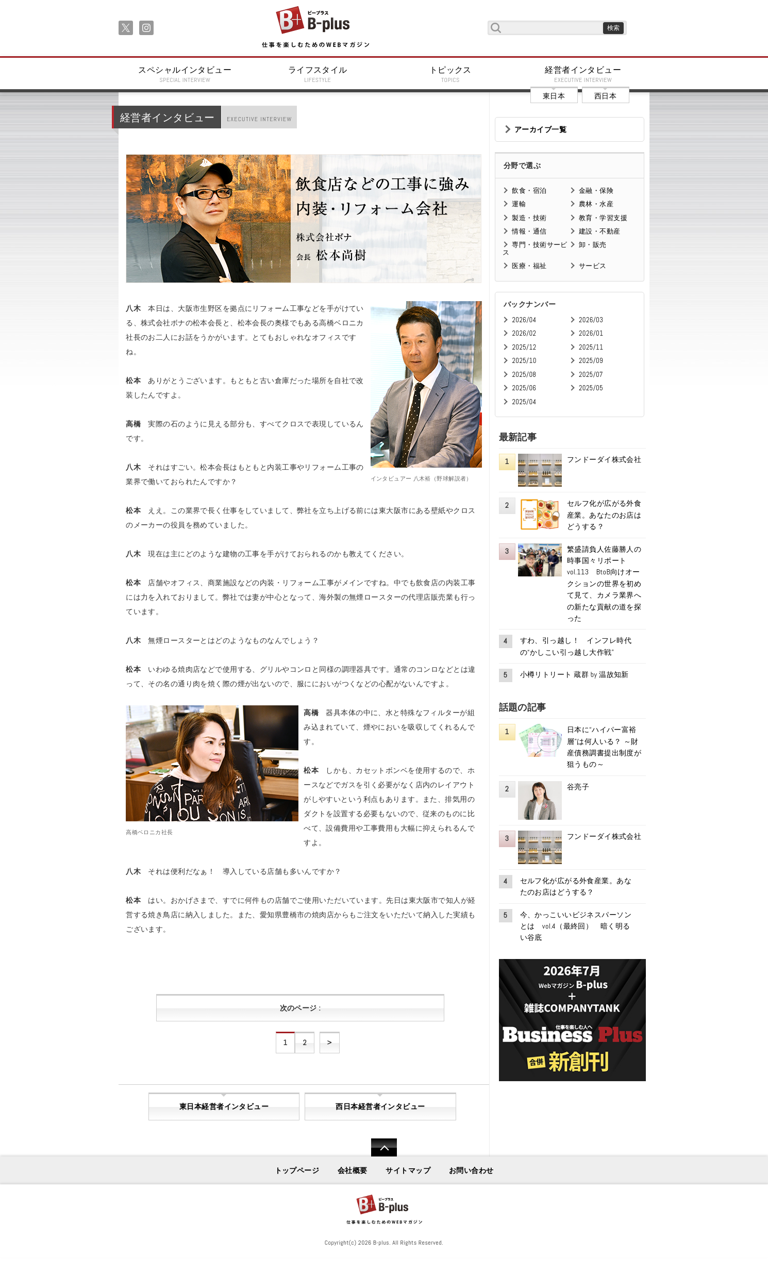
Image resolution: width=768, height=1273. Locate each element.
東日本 (554, 96)
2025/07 (591, 374)
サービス (593, 265)
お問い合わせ (471, 1170)
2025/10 (524, 360)
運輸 (519, 204)
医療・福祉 (529, 265)
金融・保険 (596, 190)
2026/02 (524, 333)
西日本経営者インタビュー (380, 1106)
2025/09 (591, 360)
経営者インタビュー (583, 74)
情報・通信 (529, 231)
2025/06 (524, 388)
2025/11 (591, 347)
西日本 (605, 96)
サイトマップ (408, 1170)
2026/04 (524, 320)
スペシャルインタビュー (185, 74)
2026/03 (591, 320)
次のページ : (300, 1008)
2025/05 (591, 388)
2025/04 (524, 402)
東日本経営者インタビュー (224, 1106)
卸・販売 (593, 244)
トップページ (297, 1170)
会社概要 (353, 1170)
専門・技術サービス (535, 248)
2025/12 (524, 347)
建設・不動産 (600, 231)
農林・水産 (596, 204)
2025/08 (524, 374)
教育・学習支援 (603, 217)
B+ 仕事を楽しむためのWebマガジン (315, 27)
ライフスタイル (318, 74)
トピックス (450, 74)
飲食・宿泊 (529, 190)
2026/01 (591, 333)
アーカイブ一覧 (540, 129)
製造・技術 (529, 217)
